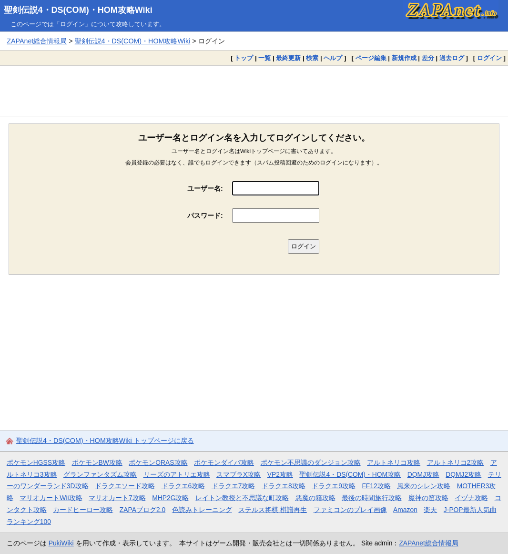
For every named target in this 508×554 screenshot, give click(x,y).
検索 (312, 58)
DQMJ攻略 (423, 474)
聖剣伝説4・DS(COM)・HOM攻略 (350, 474)
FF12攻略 (376, 486)
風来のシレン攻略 (423, 486)
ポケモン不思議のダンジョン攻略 (311, 462)
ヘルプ (333, 58)
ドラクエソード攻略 (125, 486)
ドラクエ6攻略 (183, 486)
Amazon (405, 509)
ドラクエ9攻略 (334, 486)
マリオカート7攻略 (117, 498)
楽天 (430, 509)
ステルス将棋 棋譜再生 (272, 509)
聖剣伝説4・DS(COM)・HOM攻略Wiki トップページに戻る (105, 440)
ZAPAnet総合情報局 (37, 41)
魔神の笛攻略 (428, 498)
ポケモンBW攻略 (97, 462)
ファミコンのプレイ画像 (350, 509)
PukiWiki (61, 543)
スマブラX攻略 (238, 474)
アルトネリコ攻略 (393, 462)
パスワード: (205, 215)
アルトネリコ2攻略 (455, 462)
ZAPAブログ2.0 (142, 509)
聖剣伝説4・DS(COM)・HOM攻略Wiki (78, 10)
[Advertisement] (254, 90)
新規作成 (404, 58)
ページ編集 (371, 58)
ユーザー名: (205, 188)
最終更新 (288, 58)
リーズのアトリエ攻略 (176, 474)
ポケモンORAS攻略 (158, 462)
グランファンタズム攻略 (100, 474)
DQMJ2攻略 (463, 474)
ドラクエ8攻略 (283, 486)
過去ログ (451, 58)
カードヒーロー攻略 (83, 509)
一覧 (264, 58)
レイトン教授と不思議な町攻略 (242, 498)
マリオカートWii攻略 (51, 498)
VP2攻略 (280, 474)
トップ (243, 58)
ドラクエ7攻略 (233, 486)
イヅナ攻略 (471, 498)
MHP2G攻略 (170, 498)
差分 (428, 58)
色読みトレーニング (202, 509)
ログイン (489, 58)
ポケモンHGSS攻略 (36, 462)
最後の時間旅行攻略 (372, 498)
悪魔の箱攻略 (315, 498)
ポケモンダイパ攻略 (224, 462)
